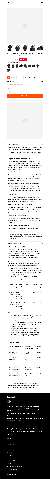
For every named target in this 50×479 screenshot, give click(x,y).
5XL (34, 77)
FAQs (8, 447)
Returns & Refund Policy (14, 467)
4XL (30, 77)
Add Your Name (12, 81)
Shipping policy (11, 464)
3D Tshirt (19, 62)
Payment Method (12, 472)
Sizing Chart (10, 450)
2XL (21, 77)
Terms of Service (12, 469)
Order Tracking (11, 453)
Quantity (9, 88)
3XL (26, 77)
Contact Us (10, 445)
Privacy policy (11, 475)
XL (17, 77)
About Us (10, 442)
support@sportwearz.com (15, 434)
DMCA (9, 455)
